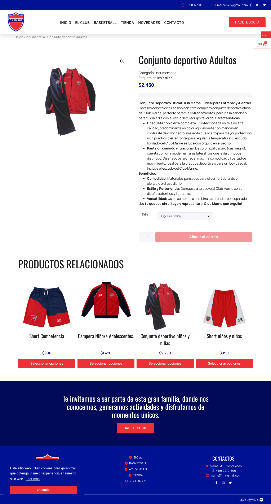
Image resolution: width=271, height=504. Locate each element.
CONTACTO (174, 23)
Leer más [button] (33, 479)
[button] (122, 61)
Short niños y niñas (224, 336)
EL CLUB (82, 23)
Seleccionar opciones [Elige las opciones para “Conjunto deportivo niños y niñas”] (165, 363)
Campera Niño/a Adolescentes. (106, 336)
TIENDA (127, 23)
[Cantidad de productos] (149, 237)
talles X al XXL (163, 77)
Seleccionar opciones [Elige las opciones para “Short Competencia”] (47, 363)
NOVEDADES (149, 23)
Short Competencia (46, 336)
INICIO (65, 23)
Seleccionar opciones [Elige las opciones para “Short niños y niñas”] (224, 363)
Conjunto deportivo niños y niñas (165, 339)
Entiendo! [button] (43, 489)
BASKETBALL (105, 23)
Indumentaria (165, 72)
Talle (145, 214)
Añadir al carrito (203, 237)
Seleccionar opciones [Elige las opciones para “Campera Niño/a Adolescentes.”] (106, 363)
